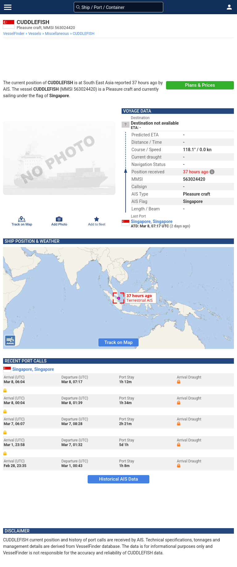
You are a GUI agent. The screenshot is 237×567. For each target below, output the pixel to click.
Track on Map (118, 342)
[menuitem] (14, 33)
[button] (229, 7)
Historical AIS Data (118, 479)
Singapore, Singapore (152, 221)
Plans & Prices (200, 85)
